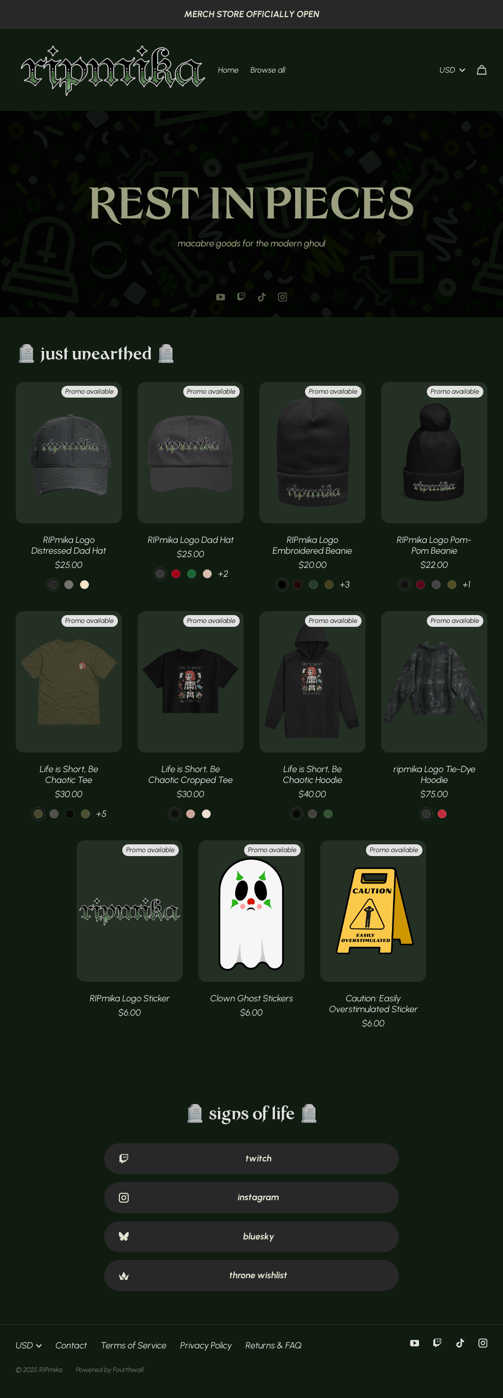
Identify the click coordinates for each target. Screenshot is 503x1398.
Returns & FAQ (274, 1345)
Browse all (268, 70)
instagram (199, 1197)
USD (452, 70)
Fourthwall (128, 1369)
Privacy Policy (206, 1345)
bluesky (196, 1236)
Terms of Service (134, 1345)
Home (228, 70)
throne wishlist (203, 1275)
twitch (195, 1158)
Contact (71, 1345)
